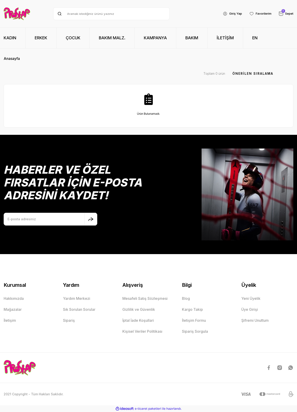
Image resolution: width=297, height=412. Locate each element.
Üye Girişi (249, 309)
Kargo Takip (192, 309)
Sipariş (69, 320)
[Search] (111, 13)
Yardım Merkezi (76, 298)
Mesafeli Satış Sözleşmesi (145, 298)
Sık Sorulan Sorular (79, 309)
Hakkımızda (14, 298)
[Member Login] (228, 13)
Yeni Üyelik (250, 298)
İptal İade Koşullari (138, 320)
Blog (186, 298)
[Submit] (90, 219)
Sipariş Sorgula (195, 331)
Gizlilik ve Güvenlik (138, 309)
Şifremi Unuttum (255, 320)
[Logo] (17, 13)
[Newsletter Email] (50, 219)
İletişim (10, 320)
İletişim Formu (194, 320)
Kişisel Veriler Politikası (142, 331)
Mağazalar (13, 309)
